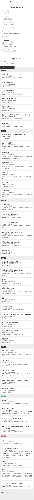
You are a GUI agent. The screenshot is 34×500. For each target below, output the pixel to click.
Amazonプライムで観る (10, 51)
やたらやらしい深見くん (9, 90)
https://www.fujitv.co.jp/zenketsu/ (12, 33)
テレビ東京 (4, 117)
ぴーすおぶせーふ (7, 190)
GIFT (3, 469)
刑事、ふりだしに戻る (8, 370)
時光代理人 (5, 400)
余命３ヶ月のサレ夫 (7, 350)
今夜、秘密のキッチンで (9, 288)
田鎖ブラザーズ (6, 360)
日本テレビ (4, 108)
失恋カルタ (5, 172)
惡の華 (4, 280)
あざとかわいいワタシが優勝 (10, 322)
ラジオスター (5, 123)
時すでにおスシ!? (7, 163)
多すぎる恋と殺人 (7, 107)
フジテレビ (4, 76)
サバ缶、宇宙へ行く (7, 82)
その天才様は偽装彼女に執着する (11, 262)
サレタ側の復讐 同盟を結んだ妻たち (12, 232)
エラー (4, 461)
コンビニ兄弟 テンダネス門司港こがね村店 (14, 135)
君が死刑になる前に (7, 306)
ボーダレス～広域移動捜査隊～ (10, 222)
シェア (7, 492)
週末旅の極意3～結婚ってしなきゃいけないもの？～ (17, 380)
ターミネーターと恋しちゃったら (11, 418)
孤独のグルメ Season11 (9, 388)
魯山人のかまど (6, 182)
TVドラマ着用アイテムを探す (8, 63)
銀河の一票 (5, 74)
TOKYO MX (4, 92)
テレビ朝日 (4, 144)
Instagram (6, 40)
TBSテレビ (4, 164)
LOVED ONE (5, 204)
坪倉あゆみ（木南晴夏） (8, 291)
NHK (3, 125)
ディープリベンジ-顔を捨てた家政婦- (12, 483)
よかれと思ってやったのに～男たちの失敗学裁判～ (16, 314)
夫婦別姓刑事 (5, 153)
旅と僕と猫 (5, 339)
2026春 (2, 67)
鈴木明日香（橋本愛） (19, 156)
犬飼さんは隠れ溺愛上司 (9, 98)
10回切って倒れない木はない (10, 448)
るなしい (4, 298)
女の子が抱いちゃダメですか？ (10, 330)
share (3, 440)
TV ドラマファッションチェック (17, 2)
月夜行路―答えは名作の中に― (10, 214)
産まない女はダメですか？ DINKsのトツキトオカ (16, 115)
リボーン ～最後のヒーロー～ (10, 143)
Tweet (2, 492)
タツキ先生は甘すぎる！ (9, 408)
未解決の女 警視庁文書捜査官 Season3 (13, 270)
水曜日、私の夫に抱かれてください (12, 242)
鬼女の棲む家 (5, 250)
